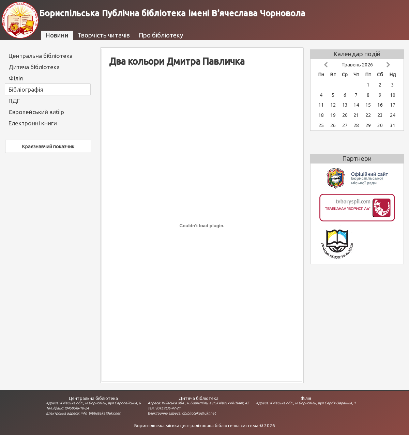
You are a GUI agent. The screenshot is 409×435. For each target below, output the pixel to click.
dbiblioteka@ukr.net (199, 413)
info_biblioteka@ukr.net (100, 413)
